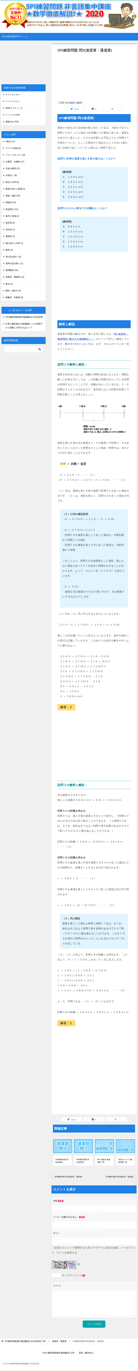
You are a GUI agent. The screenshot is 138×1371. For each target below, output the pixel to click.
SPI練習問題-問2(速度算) (82, 1161)
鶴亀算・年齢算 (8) (14, 297)
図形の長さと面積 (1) (15, 189)
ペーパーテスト (13, 101)
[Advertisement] (94, 77)
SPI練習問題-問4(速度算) (61, 1161)
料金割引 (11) (12, 209)
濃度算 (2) (10, 236)
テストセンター (13, 94)
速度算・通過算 (75, 103)
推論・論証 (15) (13, 195)
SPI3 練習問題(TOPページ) (14, 36)
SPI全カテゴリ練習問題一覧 (125, 1161)
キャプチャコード (72, 1275)
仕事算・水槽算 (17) (15, 161)
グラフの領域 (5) (13, 148)
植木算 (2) (10, 223)
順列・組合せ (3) (13, 290)
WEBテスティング (14, 108)
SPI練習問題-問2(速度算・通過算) (68, 1177)
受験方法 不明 (12, 122)
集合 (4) (9, 284)
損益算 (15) (11, 202)
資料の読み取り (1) (14, 263)
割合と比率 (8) (12, 182)
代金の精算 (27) (13, 168)
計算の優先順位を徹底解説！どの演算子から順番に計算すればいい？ (24, 326)
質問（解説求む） (87, 1353)
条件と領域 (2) (12, 216)
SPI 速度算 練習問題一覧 (103, 1161)
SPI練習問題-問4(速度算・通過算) (120, 1177)
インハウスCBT (13, 115)
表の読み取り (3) (13, 256)
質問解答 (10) (12, 270)
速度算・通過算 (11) (15, 277)
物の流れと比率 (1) (14, 243)
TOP (25, 1341)
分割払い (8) (11, 175)
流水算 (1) (10, 229)
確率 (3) (9, 250)
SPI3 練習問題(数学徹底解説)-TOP (59, 1353)
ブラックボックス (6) (15, 155)
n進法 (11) (10, 141)
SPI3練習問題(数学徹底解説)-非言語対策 (24, 317)
